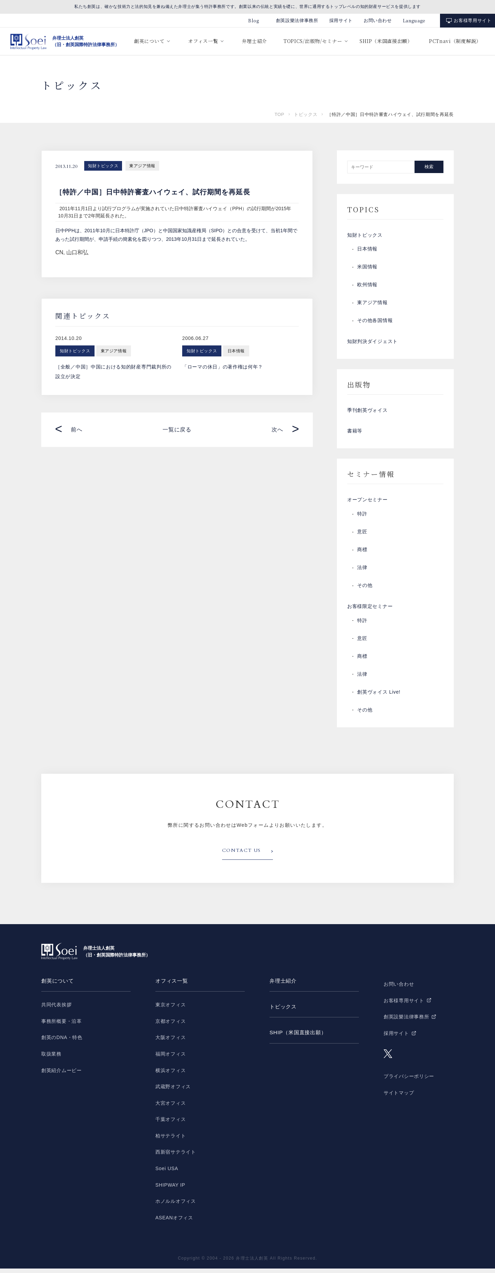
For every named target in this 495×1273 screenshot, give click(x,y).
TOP (279, 114)
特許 (362, 518)
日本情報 (367, 250)
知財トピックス (103, 165)
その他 (364, 589)
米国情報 (367, 268)
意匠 (362, 535)
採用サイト (341, 20)
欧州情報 (367, 286)
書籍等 (354, 434)
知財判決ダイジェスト (372, 343)
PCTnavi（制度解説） (455, 41)
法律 (362, 571)
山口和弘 (77, 252)
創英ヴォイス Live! (378, 696)
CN (59, 252)
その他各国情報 (375, 321)
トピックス (305, 114)
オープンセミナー (367, 503)
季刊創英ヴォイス (367, 412)
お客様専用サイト (472, 20)
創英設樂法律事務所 (297, 20)
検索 (429, 166)
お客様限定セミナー (370, 610)
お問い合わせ (378, 20)
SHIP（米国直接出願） (386, 41)
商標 (362, 553)
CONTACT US (241, 855)
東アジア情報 (142, 165)
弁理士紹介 (254, 41)
